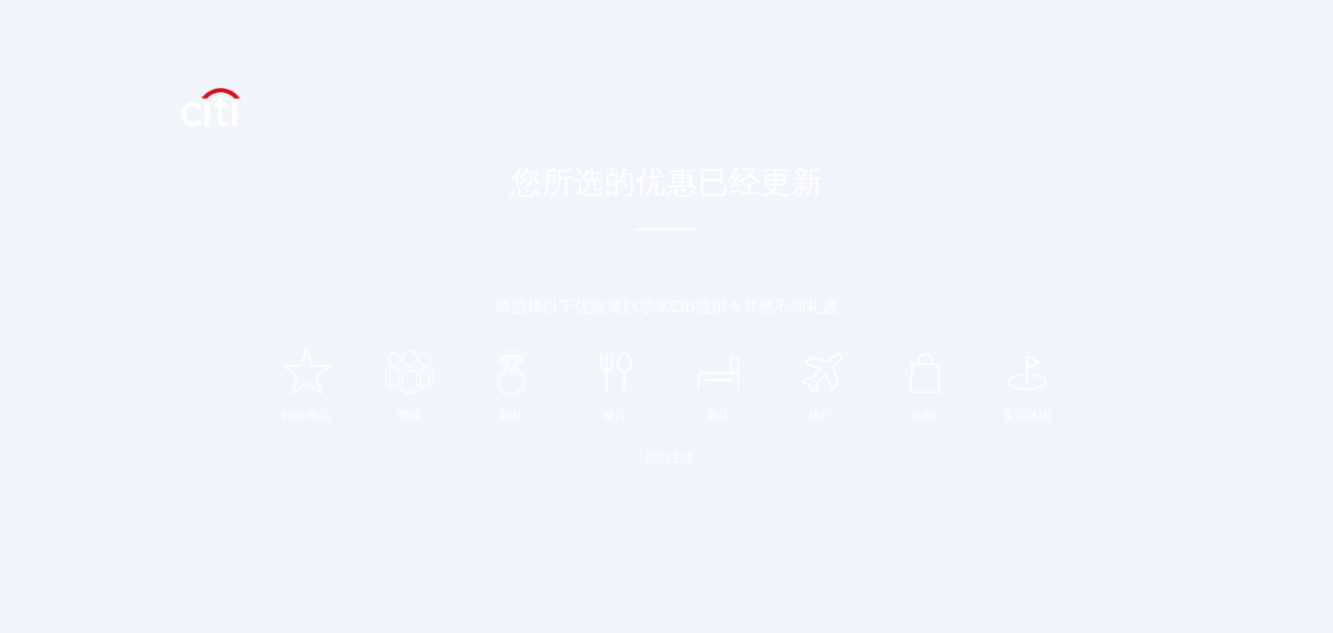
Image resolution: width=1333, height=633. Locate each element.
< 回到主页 (666, 457)
